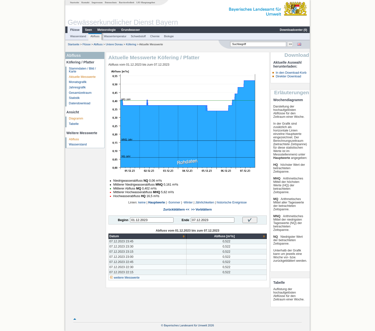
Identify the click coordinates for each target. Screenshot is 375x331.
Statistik (74, 98)
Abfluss (95, 36)
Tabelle (74, 124)
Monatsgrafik (78, 82)
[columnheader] (147, 236)
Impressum (97, 2)
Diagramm (76, 118)
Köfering (131, 44)
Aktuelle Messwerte (82, 77)
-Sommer (174, 202)
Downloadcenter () (293, 30)
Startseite (74, 2)
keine (142, 202)
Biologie (169, 36)
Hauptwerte (156, 202)
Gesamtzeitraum (80, 93)
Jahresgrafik (77, 87)
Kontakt (85, 2)
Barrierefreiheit (126, 2)
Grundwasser (130, 30)
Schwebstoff (138, 36)
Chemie (155, 36)
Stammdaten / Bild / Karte (82, 70)
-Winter (188, 202)
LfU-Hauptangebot (145, 2)
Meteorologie (106, 30)
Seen (88, 30)
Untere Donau (114, 44)
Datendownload (80, 103)
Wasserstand (78, 36)
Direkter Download (288, 76)
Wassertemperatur (115, 36)
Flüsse (75, 30)
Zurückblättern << (176, 209)
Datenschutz (111, 2)
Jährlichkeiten (204, 202)
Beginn (123, 220)
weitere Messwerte (127, 277)
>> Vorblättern (201, 209)
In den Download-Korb (291, 72)
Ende (185, 220)
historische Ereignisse (232, 202)
